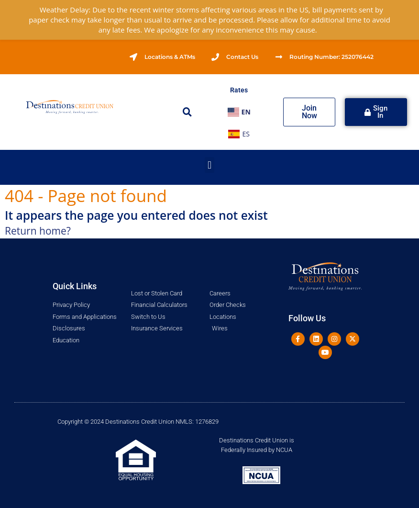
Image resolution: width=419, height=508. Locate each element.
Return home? (38, 230)
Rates (239, 90)
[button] (187, 112)
